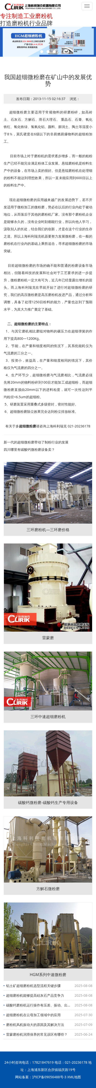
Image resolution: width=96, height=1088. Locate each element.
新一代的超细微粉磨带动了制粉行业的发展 (36, 442)
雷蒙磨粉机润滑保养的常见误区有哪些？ (36, 1034)
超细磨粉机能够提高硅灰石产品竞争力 (35, 995)
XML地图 (74, 1077)
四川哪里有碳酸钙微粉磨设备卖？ (29, 449)
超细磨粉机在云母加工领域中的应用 (33, 1015)
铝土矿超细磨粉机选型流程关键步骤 (33, 985)
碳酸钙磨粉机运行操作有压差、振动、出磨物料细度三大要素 (49, 1005)
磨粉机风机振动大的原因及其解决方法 (35, 1024)
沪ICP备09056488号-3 (49, 1077)
